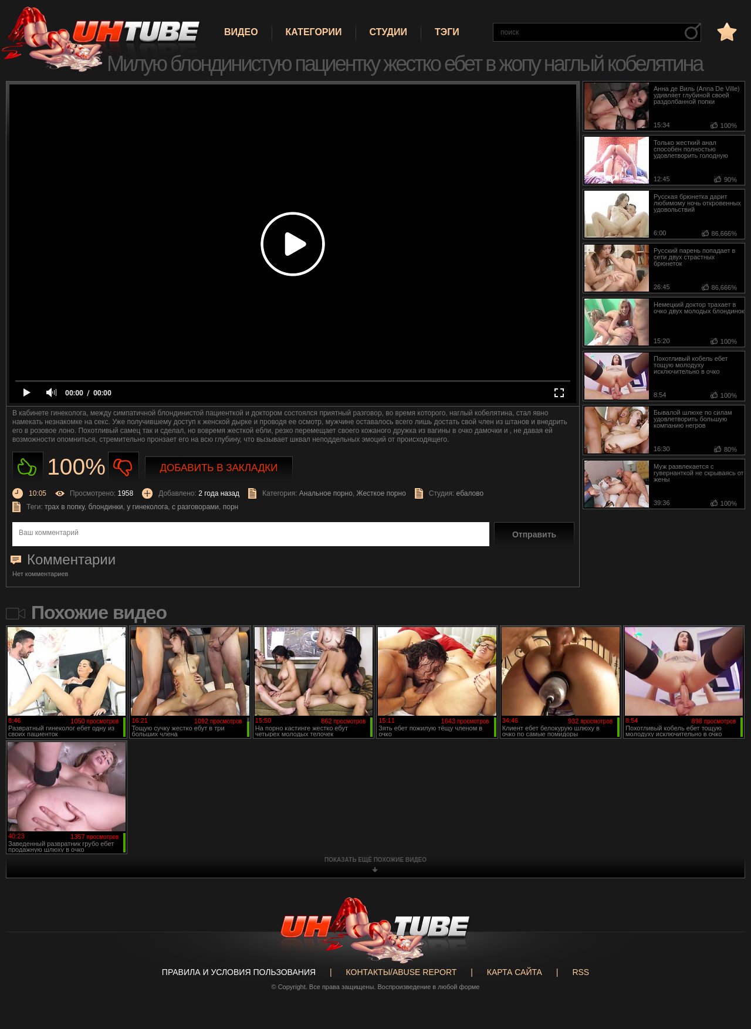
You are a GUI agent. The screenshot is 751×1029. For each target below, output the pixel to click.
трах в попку (64, 507)
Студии (388, 32)
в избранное (726, 31)
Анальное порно (326, 493)
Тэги (447, 32)
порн (230, 507)
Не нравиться (123, 467)
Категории (314, 32)
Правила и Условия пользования (239, 972)
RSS (580, 972)
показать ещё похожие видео (375, 860)
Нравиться (27, 467)
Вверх (724, 968)
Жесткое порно (380, 493)
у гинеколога (147, 507)
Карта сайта (514, 972)
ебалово (470, 493)
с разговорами (195, 507)
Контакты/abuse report (401, 972)
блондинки (106, 507)
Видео (241, 32)
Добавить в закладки (219, 467)
